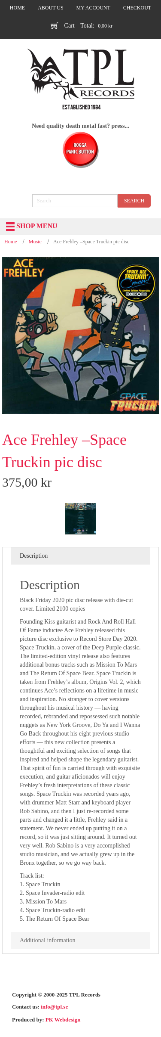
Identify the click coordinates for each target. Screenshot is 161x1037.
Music (35, 242)
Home (10, 242)
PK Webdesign (63, 1019)
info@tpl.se (54, 1006)
